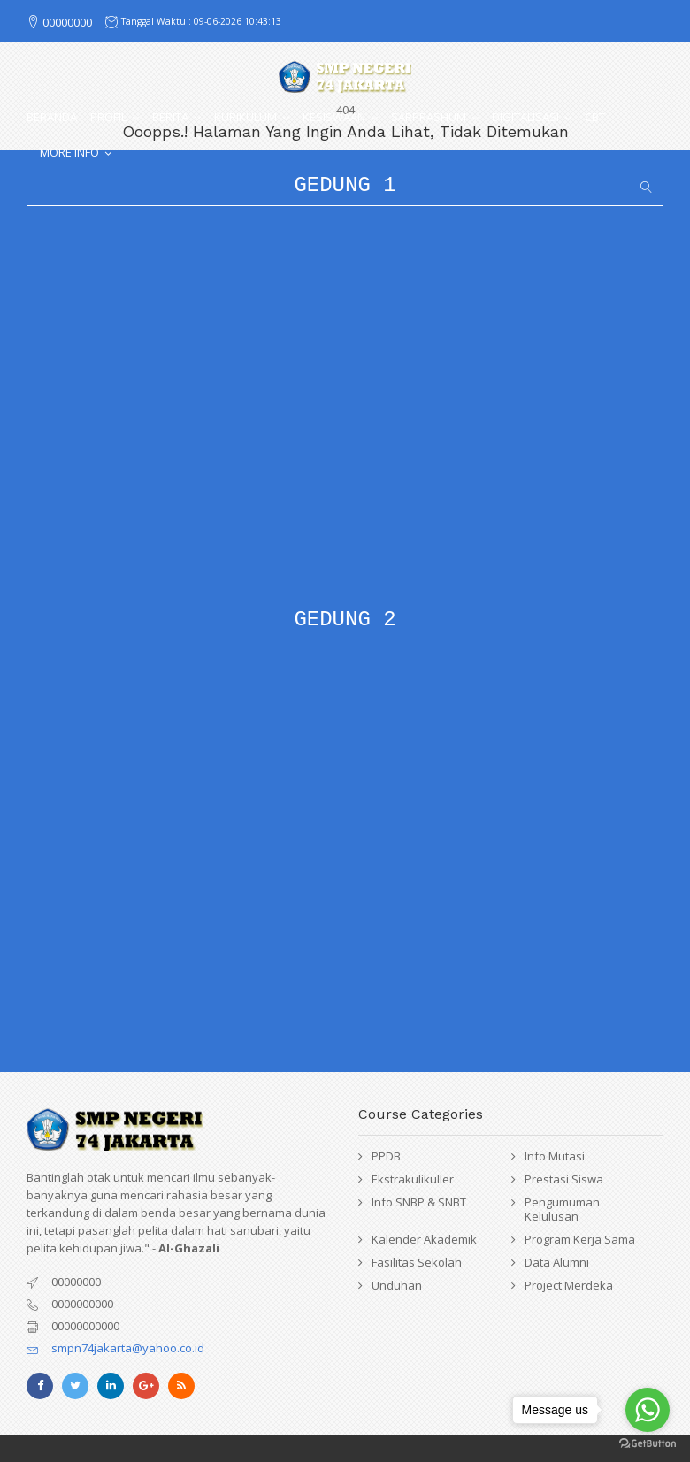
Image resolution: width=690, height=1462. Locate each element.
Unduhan (397, 1285)
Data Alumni (557, 1262)
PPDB (386, 1156)
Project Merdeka (569, 1285)
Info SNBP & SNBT (419, 1202)
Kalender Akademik (424, 1239)
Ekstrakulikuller (413, 1179)
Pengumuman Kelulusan (562, 1209)
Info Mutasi (555, 1156)
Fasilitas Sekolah (417, 1262)
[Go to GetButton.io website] (647, 1444)
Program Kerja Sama (580, 1239)
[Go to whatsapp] (647, 1410)
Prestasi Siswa (564, 1179)
